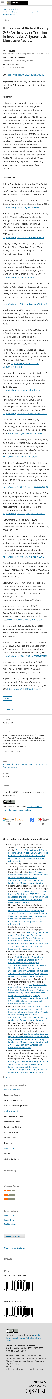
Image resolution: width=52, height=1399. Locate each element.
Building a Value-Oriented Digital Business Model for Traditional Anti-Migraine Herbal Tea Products (28, 1037)
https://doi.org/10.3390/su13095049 (25, 433)
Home (5, 9)
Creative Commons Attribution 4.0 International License (24, 1338)
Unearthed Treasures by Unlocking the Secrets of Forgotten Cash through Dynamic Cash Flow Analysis (28, 913)
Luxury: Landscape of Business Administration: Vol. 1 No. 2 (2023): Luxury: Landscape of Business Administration (28, 856)
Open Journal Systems (14, 1248)
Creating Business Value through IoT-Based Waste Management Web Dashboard (28, 1062)
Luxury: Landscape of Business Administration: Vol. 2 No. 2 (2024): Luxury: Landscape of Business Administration (28, 880)
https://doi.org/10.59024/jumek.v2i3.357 (21, 277)
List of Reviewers (12, 1089)
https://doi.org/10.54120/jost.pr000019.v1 (22, 207)
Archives (14, 9)
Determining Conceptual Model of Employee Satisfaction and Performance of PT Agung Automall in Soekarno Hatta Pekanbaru (28, 936)
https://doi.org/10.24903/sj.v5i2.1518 (20, 456)
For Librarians (10, 1224)
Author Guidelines (12, 1111)
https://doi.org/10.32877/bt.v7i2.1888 (24, 689)
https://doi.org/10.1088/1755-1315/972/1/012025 (26, 656)
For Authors (9, 1220)
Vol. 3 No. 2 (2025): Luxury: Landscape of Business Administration (23, 13)
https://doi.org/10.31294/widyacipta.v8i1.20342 (25, 304)
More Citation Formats (14, 751)
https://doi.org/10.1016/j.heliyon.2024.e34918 (24, 513)
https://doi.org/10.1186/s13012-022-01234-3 (23, 556)
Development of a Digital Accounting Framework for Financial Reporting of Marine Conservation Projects (28, 1009)
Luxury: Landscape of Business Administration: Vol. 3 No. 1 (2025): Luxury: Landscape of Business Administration (28, 973)
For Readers (9, 1215)
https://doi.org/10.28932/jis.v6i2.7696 (24, 619)
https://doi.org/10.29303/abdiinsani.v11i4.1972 (25, 413)
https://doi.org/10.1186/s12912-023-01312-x (23, 237)
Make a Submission (14, 1236)
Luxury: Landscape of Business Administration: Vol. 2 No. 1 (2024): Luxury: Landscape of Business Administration (27, 920)
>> (9, 1077)
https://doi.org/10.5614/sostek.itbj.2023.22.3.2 (24, 390)
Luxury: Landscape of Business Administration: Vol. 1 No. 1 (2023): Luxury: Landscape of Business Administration (28, 944)
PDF (8, 698)
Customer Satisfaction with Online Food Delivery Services (27, 851)
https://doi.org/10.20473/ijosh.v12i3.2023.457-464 (26, 487)
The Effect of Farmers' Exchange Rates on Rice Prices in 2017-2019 (28, 892)
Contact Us (9, 1148)
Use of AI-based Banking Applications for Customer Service (28, 873)
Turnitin (9, 709)
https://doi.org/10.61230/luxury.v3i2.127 (26, 74)
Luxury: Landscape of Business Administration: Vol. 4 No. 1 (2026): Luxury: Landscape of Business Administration (28, 1070)
